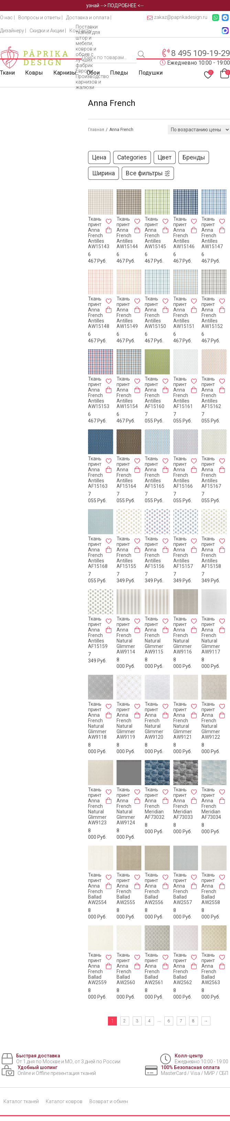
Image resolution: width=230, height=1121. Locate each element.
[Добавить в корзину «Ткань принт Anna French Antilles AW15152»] (222, 309)
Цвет (165, 157)
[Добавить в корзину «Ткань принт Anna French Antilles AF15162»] (222, 389)
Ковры (34, 72)
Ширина (103, 173)
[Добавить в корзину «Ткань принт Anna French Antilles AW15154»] (137, 389)
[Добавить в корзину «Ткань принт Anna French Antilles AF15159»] (108, 629)
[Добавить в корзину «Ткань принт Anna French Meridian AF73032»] (165, 800)
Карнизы (64, 72)
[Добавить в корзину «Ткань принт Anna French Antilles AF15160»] (165, 389)
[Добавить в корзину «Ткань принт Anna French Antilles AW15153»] (108, 389)
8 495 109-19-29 (200, 53)
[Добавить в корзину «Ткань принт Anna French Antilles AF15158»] (222, 549)
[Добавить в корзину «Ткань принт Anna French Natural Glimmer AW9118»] (108, 715)
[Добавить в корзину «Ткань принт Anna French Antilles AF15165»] (165, 469)
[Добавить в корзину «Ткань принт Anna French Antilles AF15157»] (193, 549)
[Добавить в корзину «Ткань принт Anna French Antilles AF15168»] (108, 549)
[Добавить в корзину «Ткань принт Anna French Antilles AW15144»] (137, 230)
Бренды (194, 157)
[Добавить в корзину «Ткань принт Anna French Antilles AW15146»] (193, 230)
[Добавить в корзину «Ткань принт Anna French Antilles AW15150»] (165, 309)
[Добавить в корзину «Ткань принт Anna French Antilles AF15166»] (193, 469)
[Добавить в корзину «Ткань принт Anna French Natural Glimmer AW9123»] (108, 800)
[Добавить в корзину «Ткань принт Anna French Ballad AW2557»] (193, 885)
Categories (132, 157)
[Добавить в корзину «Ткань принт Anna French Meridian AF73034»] (222, 800)
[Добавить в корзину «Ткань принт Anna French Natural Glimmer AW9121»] (193, 715)
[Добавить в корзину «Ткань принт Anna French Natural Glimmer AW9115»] (165, 629)
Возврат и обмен (108, 1101)
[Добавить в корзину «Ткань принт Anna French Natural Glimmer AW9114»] (137, 629)
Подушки (151, 72)
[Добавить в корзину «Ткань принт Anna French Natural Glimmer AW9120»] (165, 715)
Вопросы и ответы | (40, 17)
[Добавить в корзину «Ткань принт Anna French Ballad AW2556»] (165, 885)
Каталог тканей (21, 1101)
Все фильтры (148, 173)
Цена (99, 157)
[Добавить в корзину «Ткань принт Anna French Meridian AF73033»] (193, 800)
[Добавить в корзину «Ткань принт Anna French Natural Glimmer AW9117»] (222, 629)
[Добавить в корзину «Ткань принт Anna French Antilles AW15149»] (137, 309)
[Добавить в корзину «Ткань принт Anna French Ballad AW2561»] (165, 966)
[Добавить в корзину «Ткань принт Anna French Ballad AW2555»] (137, 885)
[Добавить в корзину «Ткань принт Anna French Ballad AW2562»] (193, 966)
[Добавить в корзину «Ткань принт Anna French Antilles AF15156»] (165, 549)
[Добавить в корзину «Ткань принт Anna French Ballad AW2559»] (108, 966)
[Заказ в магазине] (199, 129)
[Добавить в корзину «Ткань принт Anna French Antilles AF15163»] (108, 469)
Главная (96, 129)
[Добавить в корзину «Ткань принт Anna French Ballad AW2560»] (137, 966)
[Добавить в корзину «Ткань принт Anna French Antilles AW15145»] (165, 230)
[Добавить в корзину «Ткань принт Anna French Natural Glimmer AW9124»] (137, 800)
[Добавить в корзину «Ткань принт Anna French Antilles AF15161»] (193, 389)
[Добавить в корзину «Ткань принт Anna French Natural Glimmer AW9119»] (137, 715)
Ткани (7, 72)
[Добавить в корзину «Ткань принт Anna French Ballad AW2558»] (222, 885)
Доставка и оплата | (88, 17)
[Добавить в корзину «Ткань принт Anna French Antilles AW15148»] (108, 309)
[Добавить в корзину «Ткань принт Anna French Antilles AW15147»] (222, 230)
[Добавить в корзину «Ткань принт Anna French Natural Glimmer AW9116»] (193, 629)
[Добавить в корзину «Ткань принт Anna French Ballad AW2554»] (108, 885)
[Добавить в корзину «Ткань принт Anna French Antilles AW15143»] (108, 230)
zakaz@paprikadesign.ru (177, 17)
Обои (93, 72)
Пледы (119, 72)
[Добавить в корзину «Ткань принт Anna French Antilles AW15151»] (193, 309)
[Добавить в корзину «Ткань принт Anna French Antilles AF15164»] (137, 469)
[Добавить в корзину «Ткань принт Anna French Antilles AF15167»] (222, 469)
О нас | (7, 17)
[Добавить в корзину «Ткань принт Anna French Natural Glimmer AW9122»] (222, 715)
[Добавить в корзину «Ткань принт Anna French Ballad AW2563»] (222, 966)
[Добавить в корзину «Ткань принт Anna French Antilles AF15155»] (137, 549)
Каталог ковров (64, 1101)
